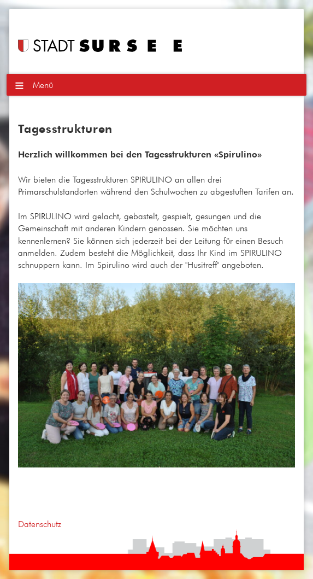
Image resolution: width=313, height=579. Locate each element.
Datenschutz (39, 523)
